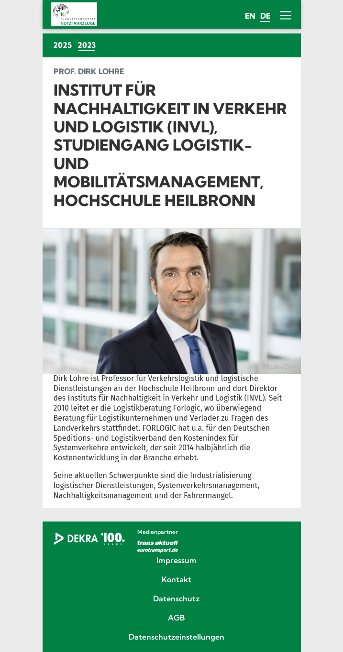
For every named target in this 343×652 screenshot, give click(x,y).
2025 (62, 45)
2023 (88, 45)
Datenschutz (176, 599)
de (265, 16)
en (250, 16)
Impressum (176, 560)
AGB (176, 618)
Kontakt (176, 580)
